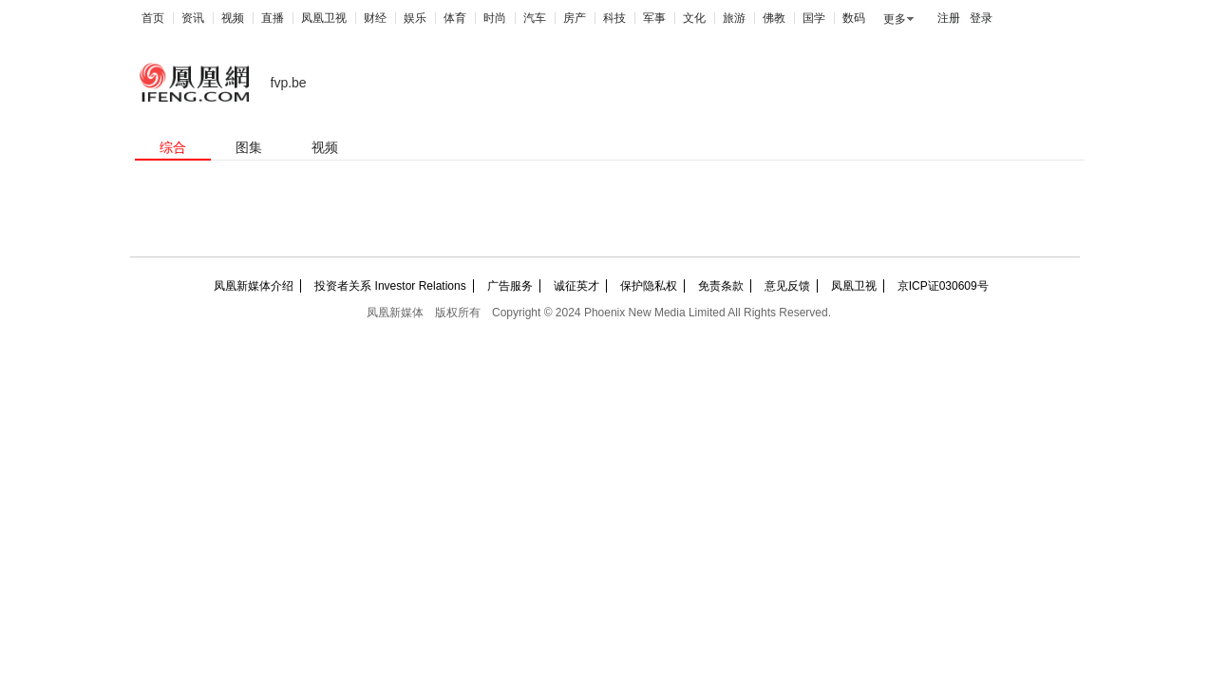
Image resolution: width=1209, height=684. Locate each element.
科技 (614, 18)
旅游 (734, 18)
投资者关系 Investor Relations (389, 286)
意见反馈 (787, 286)
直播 (272, 18)
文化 (694, 18)
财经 (375, 18)
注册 (948, 18)
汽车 (534, 18)
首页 (153, 18)
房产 (574, 18)
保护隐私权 (648, 286)
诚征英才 (576, 286)
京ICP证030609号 (943, 286)
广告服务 (510, 286)
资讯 (192, 18)
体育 (455, 18)
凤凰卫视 (324, 18)
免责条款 (721, 286)
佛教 (774, 18)
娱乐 (415, 18)
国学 (814, 18)
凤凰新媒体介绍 (253, 286)
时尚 (494, 18)
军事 (654, 18)
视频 (232, 18)
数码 (853, 18)
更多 (894, 19)
